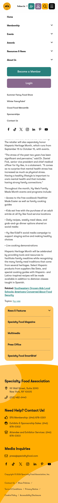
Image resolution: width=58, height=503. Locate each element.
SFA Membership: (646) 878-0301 (25, 417)
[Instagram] (28, 130)
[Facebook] (9, 130)
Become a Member (29, 71)
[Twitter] (21, 130)
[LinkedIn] (34, 130)
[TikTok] (15, 130)
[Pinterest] (41, 130)
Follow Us (21, 6)
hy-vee (16, 301)
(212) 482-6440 (15, 397)
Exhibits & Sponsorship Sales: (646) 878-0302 (26, 425)
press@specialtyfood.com (21, 455)
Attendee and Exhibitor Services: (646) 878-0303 (28, 434)
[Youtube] (47, 130)
